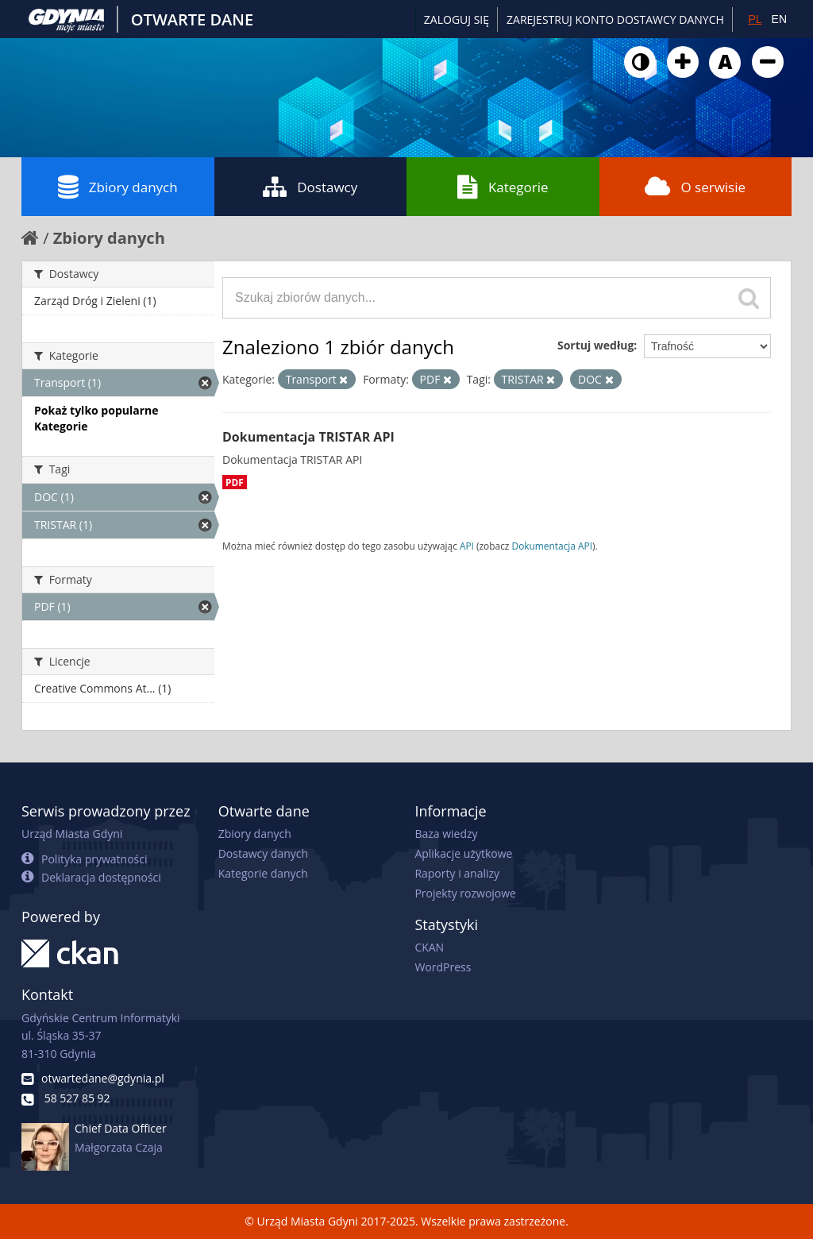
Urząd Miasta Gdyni (71, 833)
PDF (234, 482)
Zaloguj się (456, 19)
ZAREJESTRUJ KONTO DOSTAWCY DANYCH (615, 19)
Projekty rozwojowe (465, 893)
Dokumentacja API (552, 545)
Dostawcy (310, 187)
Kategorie (503, 187)
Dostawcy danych (263, 853)
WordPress (442, 967)
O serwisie (695, 187)
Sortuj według (595, 345)
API (467, 545)
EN (779, 19)
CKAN (429, 947)
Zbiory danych (118, 187)
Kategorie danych (263, 873)
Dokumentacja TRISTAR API (308, 437)
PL (754, 19)
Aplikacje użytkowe (463, 853)
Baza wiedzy (445, 833)
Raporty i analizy (456, 873)
